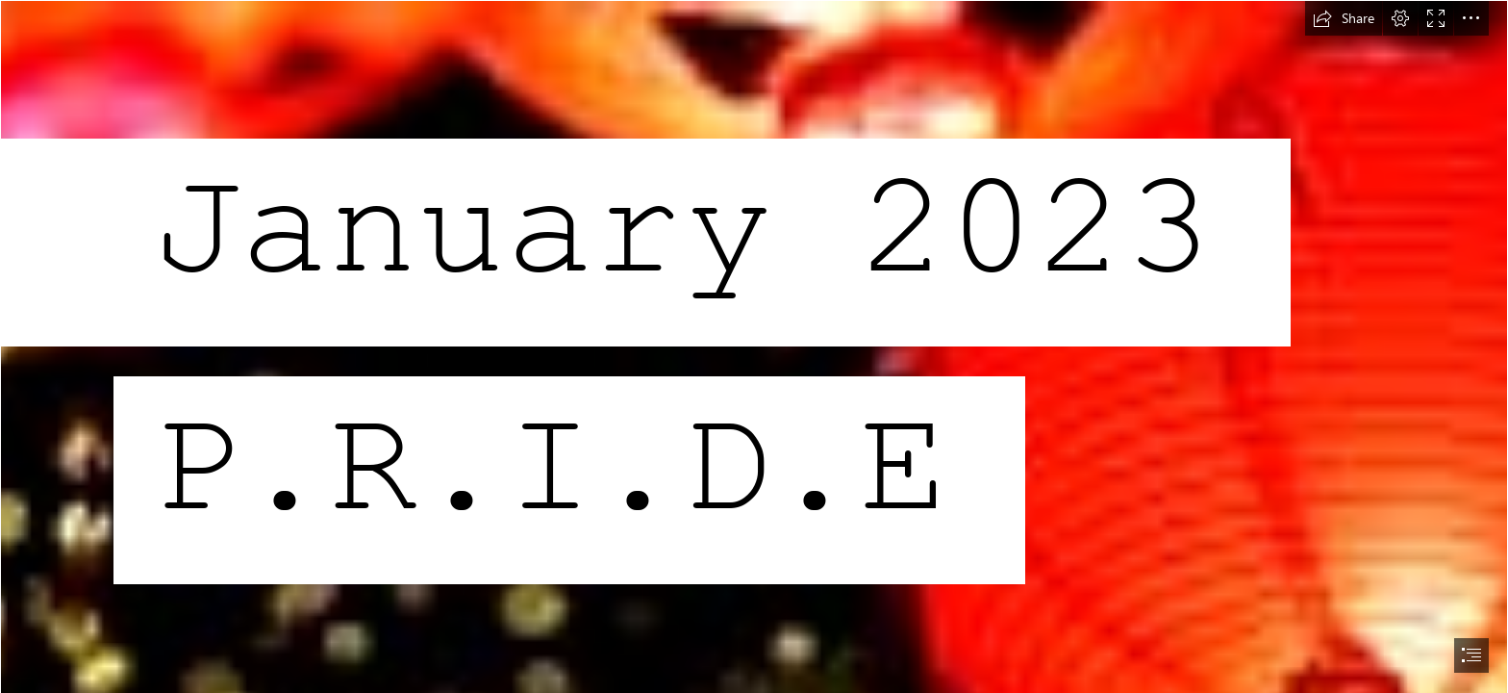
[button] (1343, 18)
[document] (754, 346)
